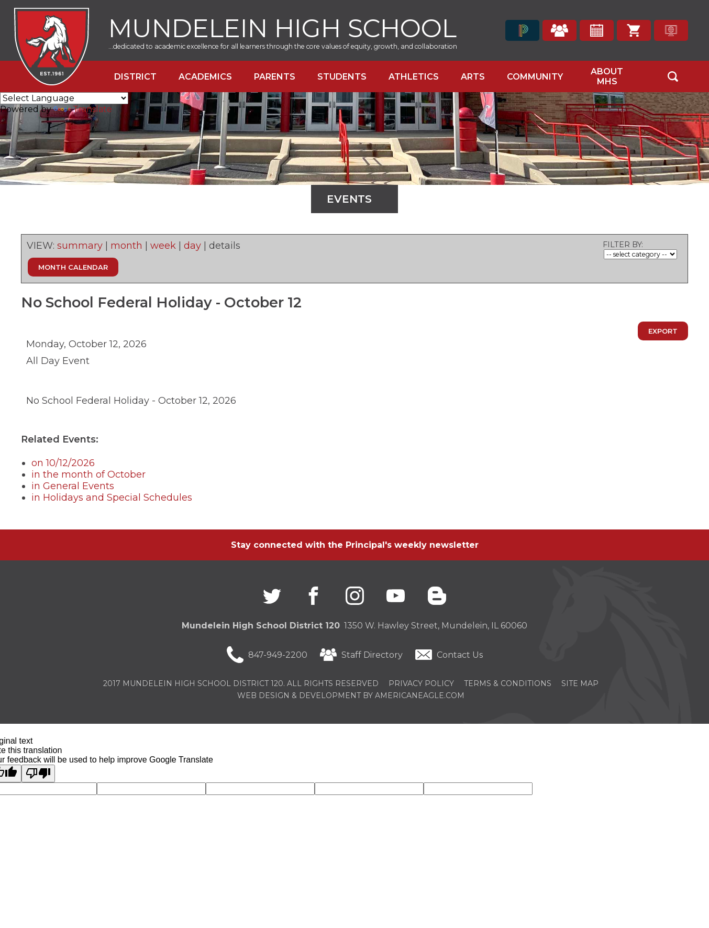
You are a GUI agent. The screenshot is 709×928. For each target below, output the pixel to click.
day (192, 245)
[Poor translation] (38, 773)
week (163, 245)
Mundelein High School (282, 27)
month (126, 245)
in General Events (72, 486)
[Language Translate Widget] (64, 98)
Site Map (580, 683)
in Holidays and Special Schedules (111, 497)
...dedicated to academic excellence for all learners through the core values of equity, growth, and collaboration (282, 46)
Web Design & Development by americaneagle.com (350, 695)
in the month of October (88, 474)
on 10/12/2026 (63, 463)
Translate (82, 109)
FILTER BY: (623, 244)
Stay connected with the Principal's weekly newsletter (355, 545)
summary (80, 245)
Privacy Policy (421, 683)
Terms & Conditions (507, 683)
